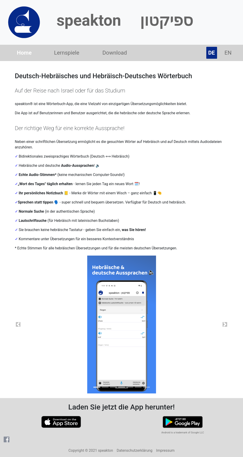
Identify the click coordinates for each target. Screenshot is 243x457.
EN (228, 53)
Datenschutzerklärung (135, 450)
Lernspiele (66, 53)
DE (212, 52)
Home (25, 52)
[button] (18, 324)
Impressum (165, 450)
